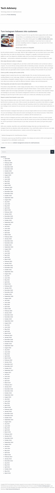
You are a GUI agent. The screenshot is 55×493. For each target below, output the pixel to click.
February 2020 (8, 310)
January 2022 (8, 263)
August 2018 (8, 347)
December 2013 (9, 460)
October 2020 (8, 294)
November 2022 (9, 243)
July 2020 (7, 300)
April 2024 (7, 208)
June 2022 (7, 253)
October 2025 (8, 171)
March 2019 (8, 333)
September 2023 (9, 222)
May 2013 (7, 465)
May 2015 (7, 428)
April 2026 (7, 158)
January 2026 (8, 164)
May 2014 (7, 450)
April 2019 (7, 331)
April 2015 (7, 430)
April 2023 (7, 232)
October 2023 (8, 220)
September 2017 (9, 370)
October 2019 (8, 319)
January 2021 (8, 288)
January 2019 (8, 337)
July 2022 (7, 251)
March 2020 (8, 308)
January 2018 (8, 362)
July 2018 (7, 349)
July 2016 (7, 399)
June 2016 (7, 401)
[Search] (52, 152)
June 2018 (7, 352)
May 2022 (7, 255)
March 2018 (8, 358)
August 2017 (8, 372)
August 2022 (8, 249)
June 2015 (7, 426)
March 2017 (8, 382)
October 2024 (8, 195)
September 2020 (9, 296)
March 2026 (8, 160)
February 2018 (8, 360)
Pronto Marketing (11, 14)
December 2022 (9, 240)
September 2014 (9, 442)
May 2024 (7, 206)
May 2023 (7, 230)
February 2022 (8, 261)
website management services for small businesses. (26, 142)
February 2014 (8, 456)
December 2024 (9, 191)
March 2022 (8, 259)
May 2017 (7, 378)
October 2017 (8, 368)
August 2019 (8, 323)
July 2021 (7, 275)
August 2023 (8, 224)
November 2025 (9, 169)
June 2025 (7, 179)
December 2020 (9, 290)
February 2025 (8, 187)
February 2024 (8, 212)
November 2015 (9, 415)
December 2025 (9, 166)
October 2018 (8, 343)
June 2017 (7, 376)
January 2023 (8, 238)
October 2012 (8, 469)
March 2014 (8, 454)
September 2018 (9, 345)
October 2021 (8, 269)
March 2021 (8, 284)
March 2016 (8, 407)
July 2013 (7, 463)
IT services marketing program (43, 485)
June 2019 (7, 327)
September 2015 (9, 419)
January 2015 (8, 436)
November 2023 (9, 218)
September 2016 (9, 395)
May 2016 (7, 403)
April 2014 (7, 452)
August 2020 (8, 298)
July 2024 (7, 201)
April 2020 (7, 306)
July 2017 (7, 374)
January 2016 (8, 411)
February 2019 (8, 335)
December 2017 (9, 364)
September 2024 (9, 197)
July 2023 (7, 226)
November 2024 (9, 193)
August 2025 (8, 175)
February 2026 (8, 162)
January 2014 (8, 458)
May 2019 (7, 329)
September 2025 (9, 173)
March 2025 (8, 185)
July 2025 (7, 177)
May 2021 (7, 280)
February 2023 (8, 236)
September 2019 (9, 321)
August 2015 (8, 421)
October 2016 (8, 393)
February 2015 (8, 434)
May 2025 (7, 181)
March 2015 (8, 432)
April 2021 (7, 282)
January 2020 (8, 312)
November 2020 (9, 292)
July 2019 (7, 325)
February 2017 (8, 384)
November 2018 (9, 341)
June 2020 (7, 302)
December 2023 (9, 216)
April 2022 (7, 257)
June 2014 (7, 448)
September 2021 (9, 271)
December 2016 (9, 389)
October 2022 (8, 245)
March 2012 (8, 473)
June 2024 (7, 203)
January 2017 (8, 386)
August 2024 (8, 199)
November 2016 (9, 391)
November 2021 (9, 267)
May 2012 (7, 471)
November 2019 (9, 317)
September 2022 (9, 247)
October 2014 (8, 440)
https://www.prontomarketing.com (13, 489)
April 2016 (7, 405)
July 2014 (7, 446)
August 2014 (8, 444)
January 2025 (8, 189)
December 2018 (9, 339)
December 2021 (9, 265)
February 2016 (8, 409)
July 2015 (7, 423)
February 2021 (8, 286)
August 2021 (8, 273)
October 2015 (8, 417)
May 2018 (7, 354)
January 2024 (8, 214)
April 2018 (7, 356)
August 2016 (8, 397)
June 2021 (7, 278)
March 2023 (8, 234)
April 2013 (7, 467)
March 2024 (8, 210)
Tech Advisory (8, 8)
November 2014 (9, 438)
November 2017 (9, 366)
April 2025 (7, 183)
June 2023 (7, 228)
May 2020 (7, 304)
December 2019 (9, 315)
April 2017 (7, 380)
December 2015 (9, 413)
